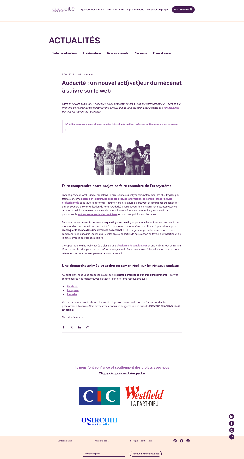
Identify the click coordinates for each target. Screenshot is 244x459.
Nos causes (141, 52)
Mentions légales (102, 441)
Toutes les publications (64, 52)
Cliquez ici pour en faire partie (122, 373)
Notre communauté (117, 52)
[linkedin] (231, 416)
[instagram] (231, 430)
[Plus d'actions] (180, 74)
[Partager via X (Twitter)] (71, 327)
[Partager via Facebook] (63, 327)
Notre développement (73, 316)
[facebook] (231, 423)
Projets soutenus (92, 52)
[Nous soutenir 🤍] (183, 9)
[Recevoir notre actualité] (146, 454)
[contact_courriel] (231, 437)
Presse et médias (162, 52)
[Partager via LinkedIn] (79, 327)
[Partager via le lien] (87, 327)
